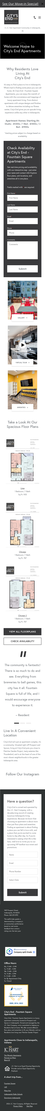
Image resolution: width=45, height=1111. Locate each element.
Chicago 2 (22, 615)
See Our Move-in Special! (20, 4)
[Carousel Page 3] (28, 723)
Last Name (11, 205)
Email (9, 216)
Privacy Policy (18, 1106)
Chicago (22, 552)
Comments (11, 240)
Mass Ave (7, 1091)
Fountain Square (9, 1083)
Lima (22, 488)
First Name (11, 193)
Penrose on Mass (10, 1058)
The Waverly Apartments (12, 1055)
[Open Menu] (39, 17)
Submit (23, 268)
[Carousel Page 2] (22, 723)
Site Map (30, 1106)
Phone (9, 228)
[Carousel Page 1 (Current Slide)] (16, 723)
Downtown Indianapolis (12, 1098)
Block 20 (7, 1060)
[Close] (42, 4)
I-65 (5, 1087)
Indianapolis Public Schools (13, 1094)
